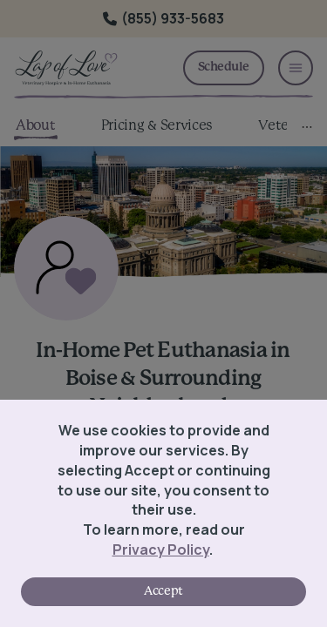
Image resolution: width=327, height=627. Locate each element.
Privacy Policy (160, 549)
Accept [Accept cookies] (163, 591)
